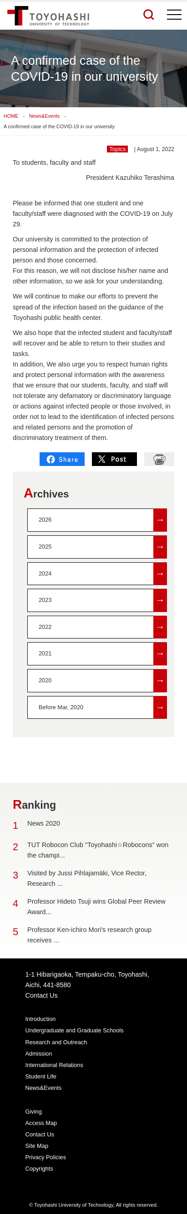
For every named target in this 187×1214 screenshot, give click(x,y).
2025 (103, 547)
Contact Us (41, 995)
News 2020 (43, 823)
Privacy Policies (45, 1157)
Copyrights (39, 1168)
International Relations (54, 1065)
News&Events (44, 116)
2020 (103, 680)
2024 (103, 574)
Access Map (41, 1123)
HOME (11, 116)
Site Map (37, 1145)
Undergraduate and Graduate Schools (74, 1030)
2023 (103, 600)
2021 (103, 653)
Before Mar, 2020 (103, 707)
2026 (103, 520)
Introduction (40, 1018)
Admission (38, 1053)
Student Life (40, 1076)
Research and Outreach (56, 1042)
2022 (103, 627)
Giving (33, 1111)
